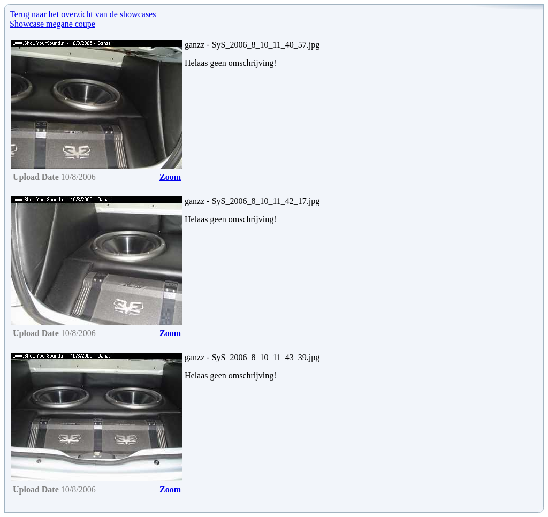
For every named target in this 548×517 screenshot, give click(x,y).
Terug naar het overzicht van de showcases (83, 14)
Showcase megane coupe (52, 23)
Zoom (170, 176)
